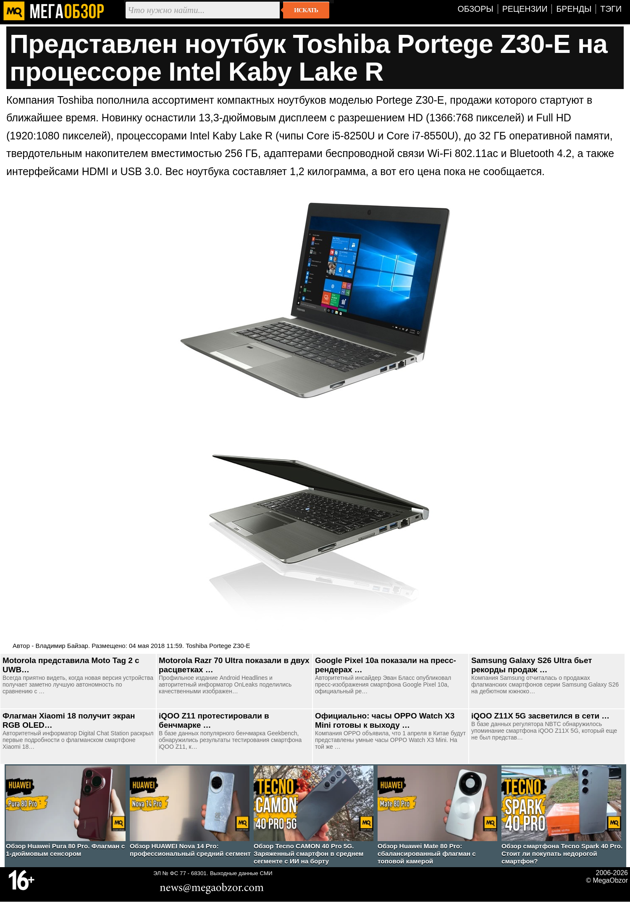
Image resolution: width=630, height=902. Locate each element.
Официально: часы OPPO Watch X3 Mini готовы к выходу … (384, 720)
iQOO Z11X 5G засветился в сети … (540, 715)
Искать (306, 10)
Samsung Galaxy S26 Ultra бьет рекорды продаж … (531, 665)
